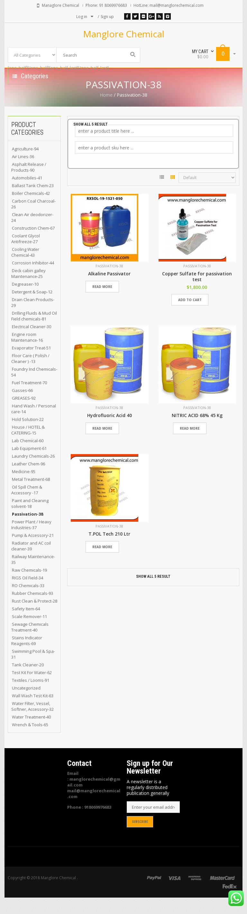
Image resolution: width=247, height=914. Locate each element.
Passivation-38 (27, 530)
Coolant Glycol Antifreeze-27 (25, 255)
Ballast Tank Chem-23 (33, 202)
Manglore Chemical (123, 34)
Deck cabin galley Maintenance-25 (28, 290)
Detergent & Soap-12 (32, 308)
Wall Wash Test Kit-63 (32, 712)
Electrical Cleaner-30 (31, 343)
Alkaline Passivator (109, 290)
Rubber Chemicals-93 (32, 610)
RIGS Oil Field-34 (27, 594)
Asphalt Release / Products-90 (28, 183)
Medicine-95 (23, 488)
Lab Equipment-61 (29, 465)
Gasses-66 (22, 407)
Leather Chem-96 (28, 480)
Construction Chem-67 (33, 244)
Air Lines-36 (23, 173)
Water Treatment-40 (31, 733)
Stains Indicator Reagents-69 (26, 657)
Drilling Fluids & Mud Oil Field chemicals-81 (34, 332)
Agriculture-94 (25, 165)
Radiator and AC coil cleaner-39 (31, 562)
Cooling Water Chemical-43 (25, 268)
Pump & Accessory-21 (33, 552)
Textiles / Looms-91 (30, 697)
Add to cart (190, 316)
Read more (102, 303)
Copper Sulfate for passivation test (197, 293)
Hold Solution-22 (28, 436)
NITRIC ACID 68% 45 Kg (197, 432)
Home (106, 111)
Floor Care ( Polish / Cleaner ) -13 (30, 375)
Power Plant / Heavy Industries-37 (31, 541)
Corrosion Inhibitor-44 (33, 279)
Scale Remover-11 (29, 633)
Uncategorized (26, 704)
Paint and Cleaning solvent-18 (30, 520)
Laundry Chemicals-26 (33, 472)
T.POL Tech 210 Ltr (109, 550)
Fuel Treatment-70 (29, 399)
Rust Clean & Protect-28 (34, 617)
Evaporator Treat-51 (31, 364)
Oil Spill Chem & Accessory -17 (26, 506)
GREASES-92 (24, 414)
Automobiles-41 (27, 194)
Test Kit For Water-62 (32, 689)
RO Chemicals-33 (28, 602)
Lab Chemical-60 (27, 457)
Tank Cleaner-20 (28, 681)
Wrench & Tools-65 (30, 741)
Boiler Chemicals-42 (31, 210)
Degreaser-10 (25, 300)
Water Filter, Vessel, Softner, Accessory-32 (32, 722)
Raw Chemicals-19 (29, 586)
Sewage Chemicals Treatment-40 (30, 643)
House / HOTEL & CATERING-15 (28, 446)
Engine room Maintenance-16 (27, 353)
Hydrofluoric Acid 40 (109, 432)
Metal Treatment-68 (31, 496)
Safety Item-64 (26, 625)
